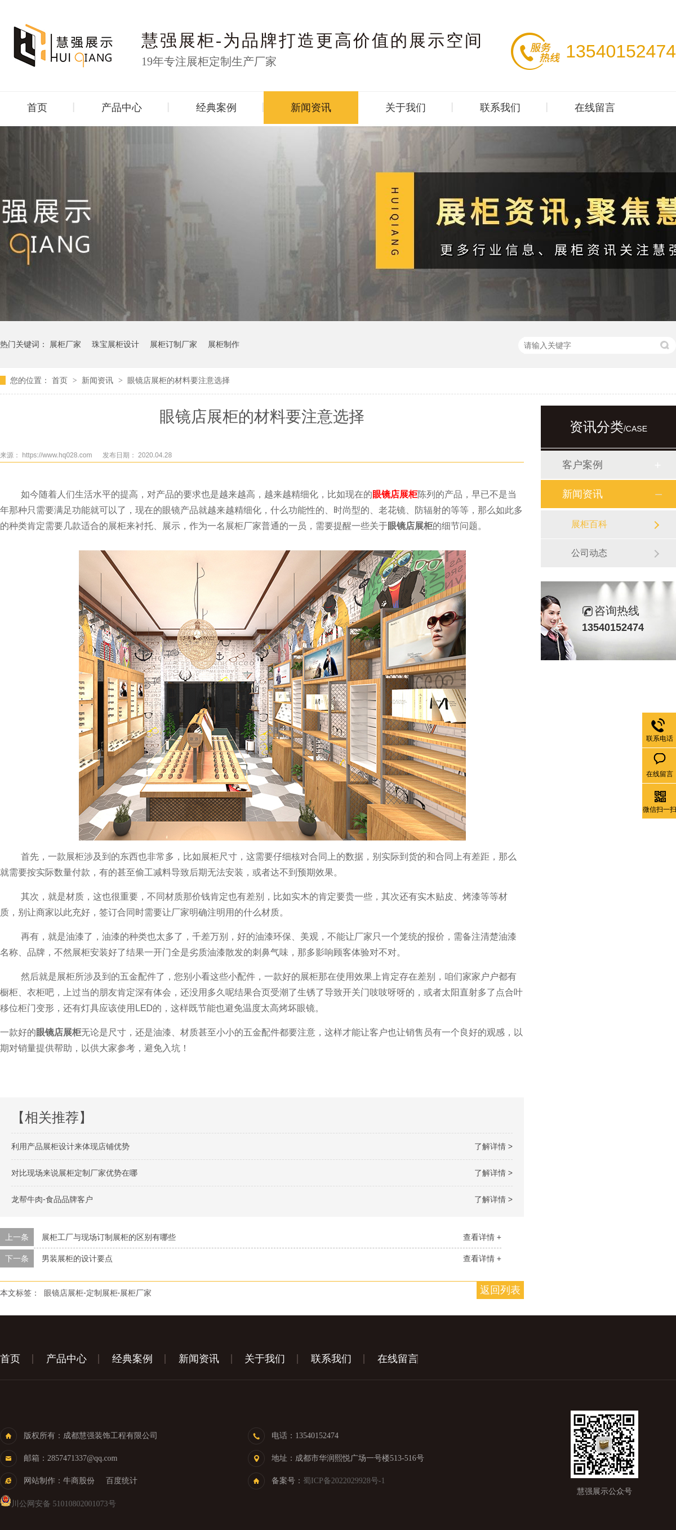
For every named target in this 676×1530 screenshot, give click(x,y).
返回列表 (500, 1290)
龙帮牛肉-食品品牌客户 (52, 1199)
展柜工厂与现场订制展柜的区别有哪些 (109, 1237)
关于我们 (405, 107)
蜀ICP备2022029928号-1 (344, 1480)
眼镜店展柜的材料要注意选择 (178, 380)
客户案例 (582, 464)
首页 (37, 107)
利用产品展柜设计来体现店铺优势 (70, 1146)
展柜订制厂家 (173, 344)
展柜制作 (223, 344)
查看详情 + (482, 1237)
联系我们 (500, 107)
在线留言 (595, 107)
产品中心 (121, 107)
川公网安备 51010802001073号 (58, 1504)
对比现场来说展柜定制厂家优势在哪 (74, 1172)
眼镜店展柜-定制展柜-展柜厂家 (98, 1292)
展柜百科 (589, 524)
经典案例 (216, 107)
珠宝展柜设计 (115, 344)
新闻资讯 (311, 107)
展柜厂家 (65, 344)
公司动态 (589, 553)
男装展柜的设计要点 (77, 1258)
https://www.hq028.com (58, 455)
